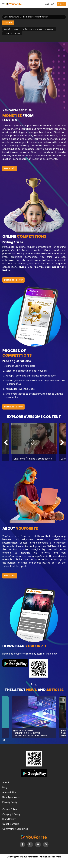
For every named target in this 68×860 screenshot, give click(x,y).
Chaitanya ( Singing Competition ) (34, 458)
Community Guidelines (15, 828)
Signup (8, 23)
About (5, 782)
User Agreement (11, 797)
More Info (9, 168)
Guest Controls (10, 824)
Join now (49, 4)
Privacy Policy (9, 802)
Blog (4, 787)
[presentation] (6, 442)
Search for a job (11, 29)
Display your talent (12, 33)
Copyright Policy (11, 814)
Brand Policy (9, 819)
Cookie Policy (9, 809)
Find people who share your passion (38, 29)
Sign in (61, 4)
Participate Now (13, 279)
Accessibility (9, 792)
